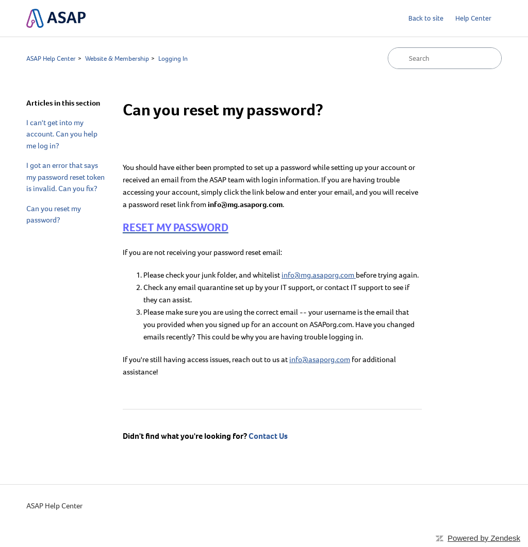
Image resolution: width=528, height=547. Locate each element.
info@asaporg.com (319, 359)
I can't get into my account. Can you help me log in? (61, 134)
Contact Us (268, 436)
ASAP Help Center (51, 58)
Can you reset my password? (53, 214)
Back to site (425, 18)
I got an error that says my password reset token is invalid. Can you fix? (65, 177)
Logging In (173, 58)
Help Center (473, 18)
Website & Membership (117, 58)
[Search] (444, 58)
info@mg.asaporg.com (319, 275)
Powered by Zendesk (484, 538)
